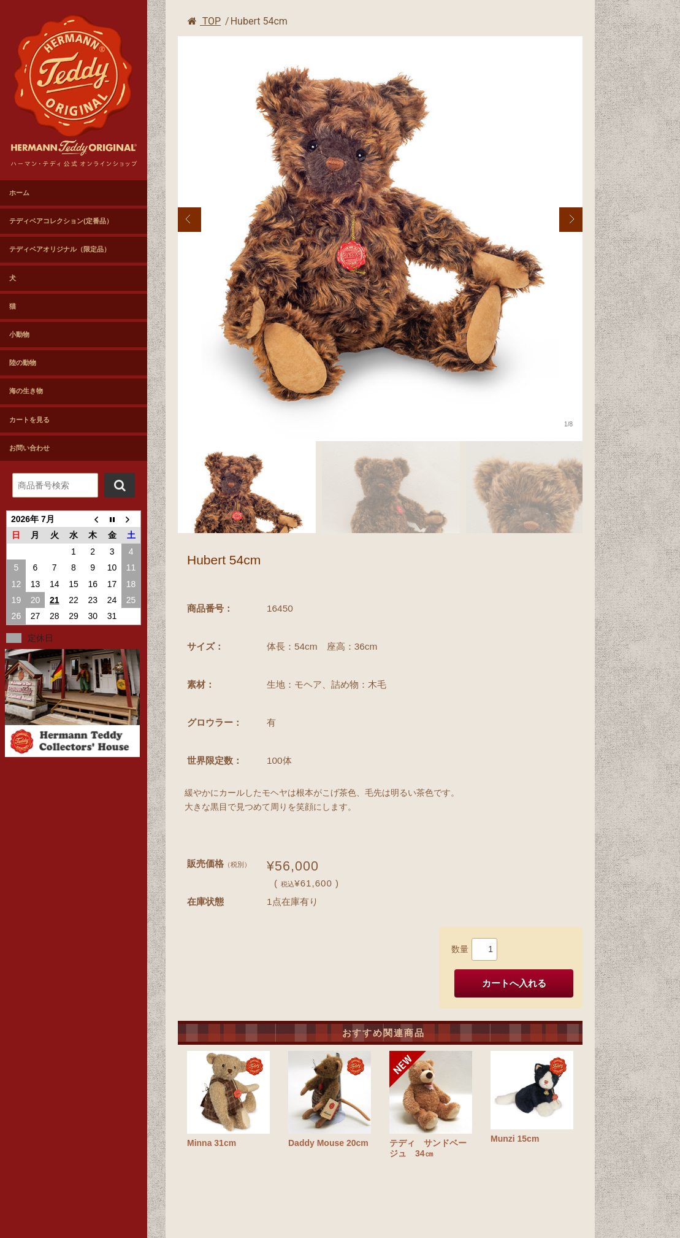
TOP (204, 21)
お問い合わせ (29, 448)
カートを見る (29, 419)
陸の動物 (22, 362)
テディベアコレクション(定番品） (61, 221)
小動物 (19, 334)
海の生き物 (26, 390)
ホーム (19, 192)
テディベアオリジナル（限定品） (59, 249)
